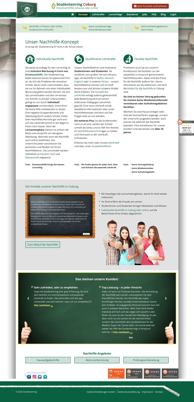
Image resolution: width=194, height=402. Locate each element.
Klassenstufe (41, 156)
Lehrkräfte (98, 17)
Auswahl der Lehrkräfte (106, 99)
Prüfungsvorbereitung (146, 358)
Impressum (147, 390)
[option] (63, 295)
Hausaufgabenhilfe (48, 358)
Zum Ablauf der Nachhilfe (43, 244)
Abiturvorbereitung (97, 358)
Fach (27, 156)
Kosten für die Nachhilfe (135, 95)
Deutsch (107, 85)
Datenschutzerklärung (128, 390)
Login (173, 17)
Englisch (78, 88)
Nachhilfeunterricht (84, 134)
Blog (163, 17)
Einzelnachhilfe (33, 82)
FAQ (154, 17)
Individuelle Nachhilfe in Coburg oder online (124, 208)
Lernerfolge (115, 17)
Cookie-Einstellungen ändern (101, 390)
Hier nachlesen (121, 330)
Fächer (103, 88)
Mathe (99, 85)
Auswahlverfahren (100, 145)
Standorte (132, 17)
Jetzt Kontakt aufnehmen (150, 6)
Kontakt (159, 390)
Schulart (64, 153)
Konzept (83, 17)
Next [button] (166, 296)
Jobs (144, 17)
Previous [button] (28, 296)
